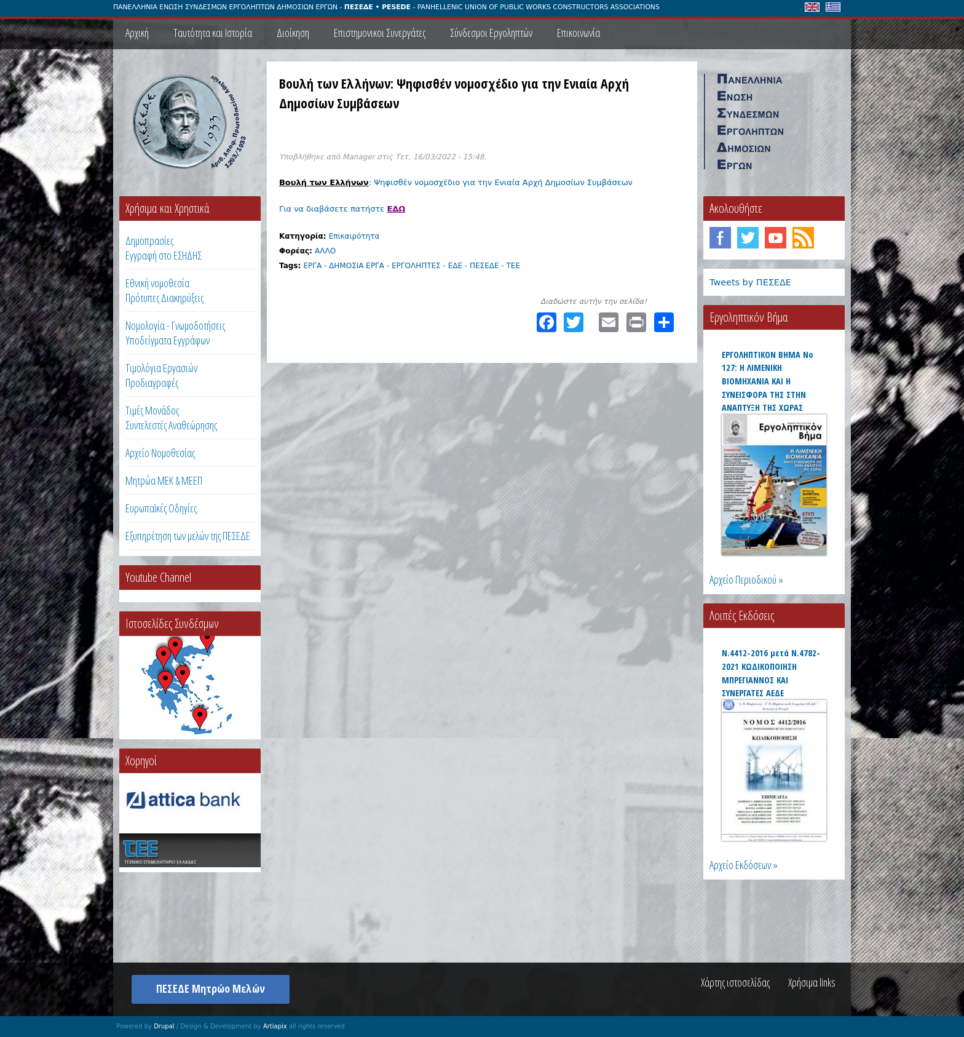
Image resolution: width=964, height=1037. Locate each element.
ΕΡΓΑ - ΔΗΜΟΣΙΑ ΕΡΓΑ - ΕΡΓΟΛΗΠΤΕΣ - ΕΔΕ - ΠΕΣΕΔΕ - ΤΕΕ (411, 265)
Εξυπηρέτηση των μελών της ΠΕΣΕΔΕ (187, 535)
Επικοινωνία (578, 32)
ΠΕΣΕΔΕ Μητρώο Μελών (210, 988)
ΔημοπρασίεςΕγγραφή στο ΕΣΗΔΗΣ (163, 248)
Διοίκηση (293, 32)
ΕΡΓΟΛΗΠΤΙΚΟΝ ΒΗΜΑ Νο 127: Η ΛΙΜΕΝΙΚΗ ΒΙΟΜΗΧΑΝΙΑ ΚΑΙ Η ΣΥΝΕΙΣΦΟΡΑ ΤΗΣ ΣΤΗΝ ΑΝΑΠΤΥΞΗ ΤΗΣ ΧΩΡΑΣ (767, 381)
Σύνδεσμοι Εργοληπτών (491, 32)
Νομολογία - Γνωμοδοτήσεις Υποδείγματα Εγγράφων (175, 333)
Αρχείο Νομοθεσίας (160, 452)
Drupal (164, 1026)
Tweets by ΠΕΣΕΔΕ (750, 282)
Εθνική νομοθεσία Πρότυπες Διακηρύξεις (164, 290)
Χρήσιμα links (812, 982)
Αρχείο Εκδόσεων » (743, 864)
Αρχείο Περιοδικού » (746, 579)
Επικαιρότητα (354, 236)
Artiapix (275, 1026)
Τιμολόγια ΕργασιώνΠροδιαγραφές (161, 375)
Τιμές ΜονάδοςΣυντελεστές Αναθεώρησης (171, 417)
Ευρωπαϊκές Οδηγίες (161, 508)
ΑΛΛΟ (325, 251)
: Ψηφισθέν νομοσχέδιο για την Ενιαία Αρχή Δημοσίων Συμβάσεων (457, 182)
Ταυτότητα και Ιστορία (212, 32)
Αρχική (137, 32)
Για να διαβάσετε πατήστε (342, 208)
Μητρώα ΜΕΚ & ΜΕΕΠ (163, 480)
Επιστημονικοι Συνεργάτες (379, 32)
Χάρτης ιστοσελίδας (735, 982)
